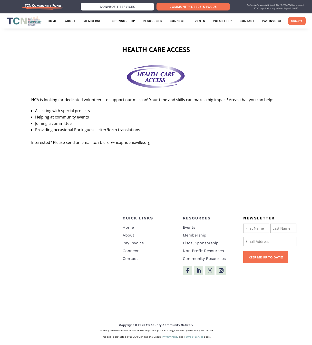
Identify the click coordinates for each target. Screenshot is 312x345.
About (70, 21)
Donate (297, 21)
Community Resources (204, 258)
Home (52, 21)
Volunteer (222, 21)
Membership (94, 21)
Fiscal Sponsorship (200, 243)
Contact (247, 21)
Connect (177, 21)
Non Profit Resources (203, 250)
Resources (152, 21)
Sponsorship (123, 21)
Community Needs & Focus (193, 7)
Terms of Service (193, 336)
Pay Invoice (272, 21)
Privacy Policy (170, 336)
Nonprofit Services (117, 7)
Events (199, 21)
